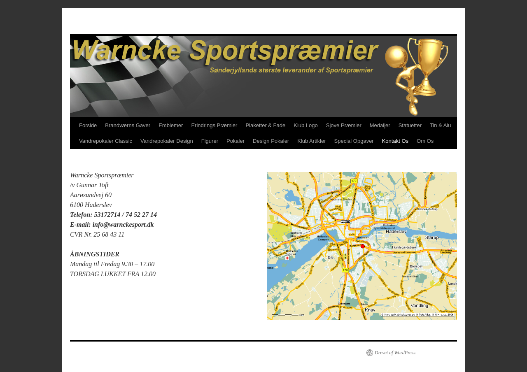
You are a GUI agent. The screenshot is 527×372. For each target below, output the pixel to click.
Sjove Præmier (343, 125)
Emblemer (171, 125)
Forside (88, 125)
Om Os (425, 141)
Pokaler (235, 141)
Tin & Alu (440, 125)
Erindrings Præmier (214, 125)
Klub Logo (306, 125)
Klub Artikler (311, 141)
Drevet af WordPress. (396, 353)
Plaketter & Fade (265, 125)
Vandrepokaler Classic (105, 141)
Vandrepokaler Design (166, 141)
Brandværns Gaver (127, 125)
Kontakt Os (395, 141)
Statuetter (410, 125)
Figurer (209, 141)
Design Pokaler (271, 141)
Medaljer (380, 125)
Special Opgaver (354, 141)
